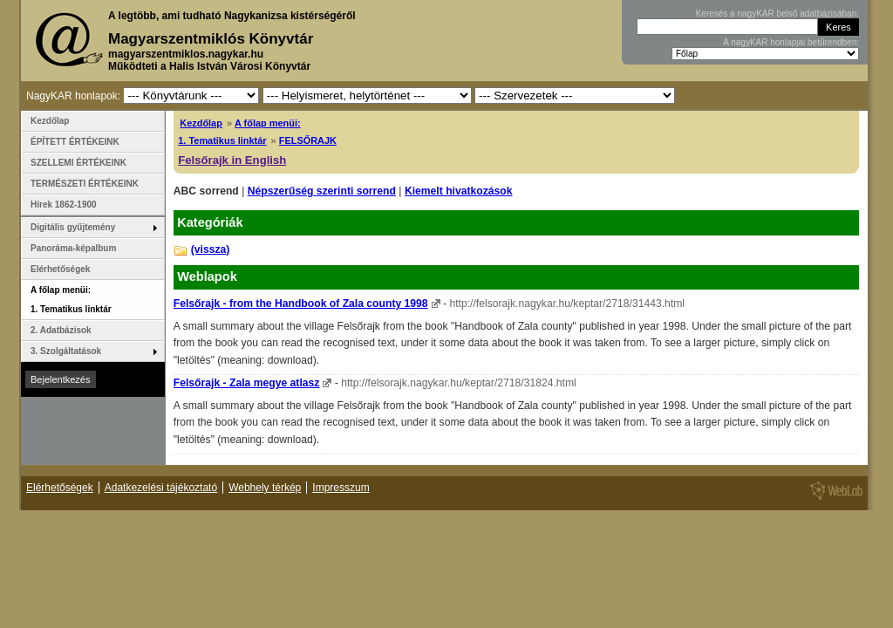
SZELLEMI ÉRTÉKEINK (78, 162)
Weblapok (207, 276)
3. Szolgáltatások (66, 351)
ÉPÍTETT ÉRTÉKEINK (75, 142)
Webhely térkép (264, 487)
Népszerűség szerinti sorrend (322, 191)
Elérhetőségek (60, 269)
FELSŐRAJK (308, 140)
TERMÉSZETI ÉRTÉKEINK (85, 183)
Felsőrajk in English (232, 160)
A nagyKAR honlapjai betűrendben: (791, 42)
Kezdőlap (201, 123)
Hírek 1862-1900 (64, 204)
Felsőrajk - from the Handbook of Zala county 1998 (301, 303)
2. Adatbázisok (61, 330)
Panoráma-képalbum (73, 248)
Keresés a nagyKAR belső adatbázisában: (777, 13)
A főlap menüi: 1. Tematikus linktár (71, 299)
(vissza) (210, 249)
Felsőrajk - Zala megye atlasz (247, 383)
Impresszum (340, 487)
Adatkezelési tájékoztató (161, 487)
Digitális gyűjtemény (73, 227)
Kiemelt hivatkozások (459, 191)
